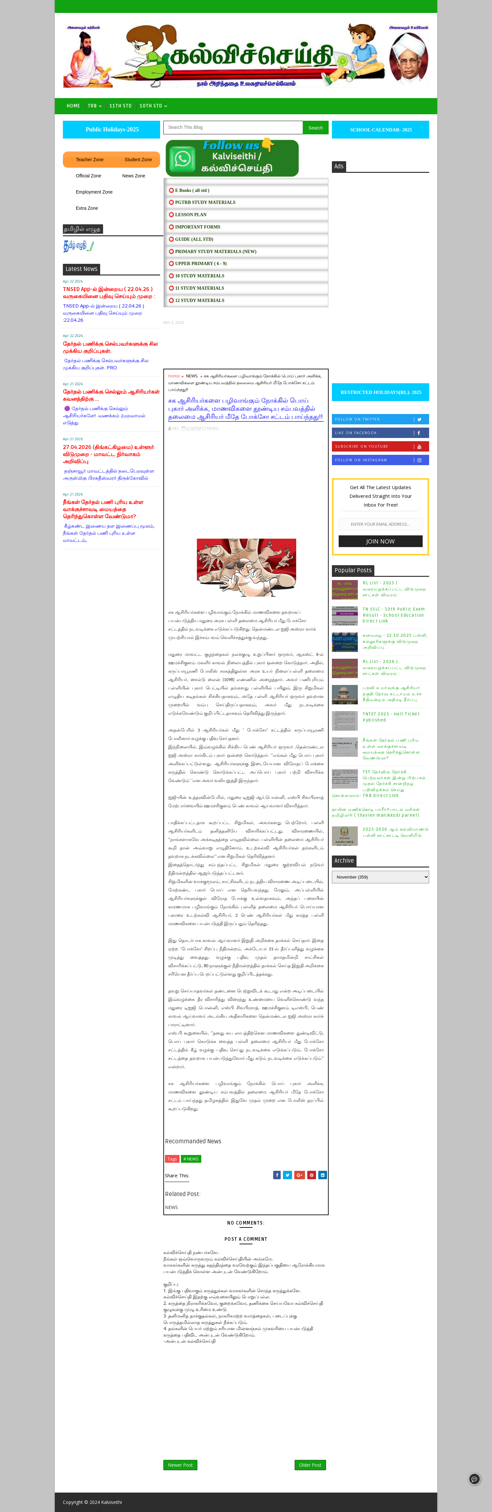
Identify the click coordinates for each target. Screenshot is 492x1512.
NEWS (192, 376)
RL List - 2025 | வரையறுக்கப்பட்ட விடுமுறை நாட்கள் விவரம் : (395, 588)
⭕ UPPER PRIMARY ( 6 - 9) (198, 263)
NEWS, (213, 428)
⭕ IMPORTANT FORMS (194, 227)
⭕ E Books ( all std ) (189, 190)
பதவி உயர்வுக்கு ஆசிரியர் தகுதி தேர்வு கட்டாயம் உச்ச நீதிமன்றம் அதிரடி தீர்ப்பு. (392, 693)
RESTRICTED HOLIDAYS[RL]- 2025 (380, 392)
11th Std (121, 106)
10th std (151, 106)
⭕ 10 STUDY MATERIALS (196, 276)
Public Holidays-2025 (111, 129)
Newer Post (180, 1465)
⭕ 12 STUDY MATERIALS (196, 300)
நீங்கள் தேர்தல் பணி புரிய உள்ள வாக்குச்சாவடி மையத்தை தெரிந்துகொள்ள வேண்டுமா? (103, 509)
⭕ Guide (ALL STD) (191, 239)
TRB (92, 106)
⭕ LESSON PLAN (187, 214)
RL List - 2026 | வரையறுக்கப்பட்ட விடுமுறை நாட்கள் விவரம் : (395, 667)
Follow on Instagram (382, 460)
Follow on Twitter (382, 419)
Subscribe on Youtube (382, 446)
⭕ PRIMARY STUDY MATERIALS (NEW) (212, 251)
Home (73, 106)
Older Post (310, 1465)
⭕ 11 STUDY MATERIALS (196, 288)
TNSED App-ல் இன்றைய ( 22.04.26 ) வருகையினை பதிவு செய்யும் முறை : (109, 293)
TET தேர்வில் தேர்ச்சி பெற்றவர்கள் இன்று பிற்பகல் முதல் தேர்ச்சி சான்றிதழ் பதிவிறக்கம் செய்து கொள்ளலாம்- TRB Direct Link (379, 783)
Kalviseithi (111, 1502)
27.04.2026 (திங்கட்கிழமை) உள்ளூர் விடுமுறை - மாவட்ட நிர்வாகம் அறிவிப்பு (108, 454)
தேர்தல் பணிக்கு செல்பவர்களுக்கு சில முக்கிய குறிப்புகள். (110, 347)
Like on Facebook (382, 433)
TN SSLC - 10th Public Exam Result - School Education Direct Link (394, 615)
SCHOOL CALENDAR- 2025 (380, 129)
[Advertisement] (246, 347)
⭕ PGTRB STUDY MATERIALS (202, 202)
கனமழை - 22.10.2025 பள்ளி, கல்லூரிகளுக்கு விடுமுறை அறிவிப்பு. (395, 641)
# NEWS (191, 1159)
